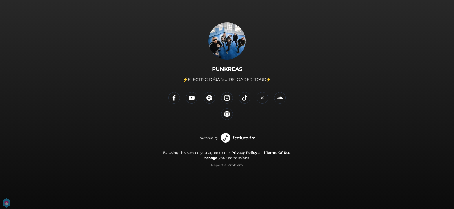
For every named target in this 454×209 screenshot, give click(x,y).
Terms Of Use (278, 152)
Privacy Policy (244, 152)
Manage (210, 158)
